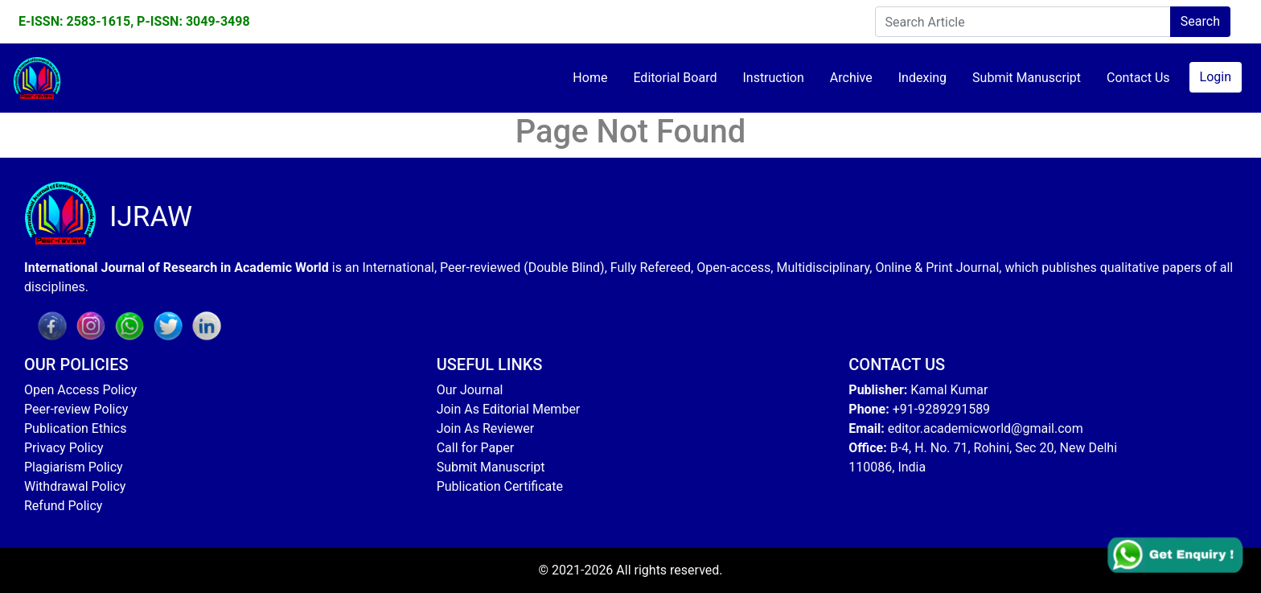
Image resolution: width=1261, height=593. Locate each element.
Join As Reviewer (486, 428)
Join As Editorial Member (509, 409)
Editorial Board (675, 77)
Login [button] (1215, 76)
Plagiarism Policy (73, 467)
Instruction (772, 77)
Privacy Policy (64, 447)
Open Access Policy (80, 389)
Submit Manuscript (1026, 77)
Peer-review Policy (76, 409)
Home (590, 77)
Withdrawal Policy (74, 486)
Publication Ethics (75, 428)
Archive (851, 77)
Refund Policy (63, 505)
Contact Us (1138, 77)
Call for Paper (476, 447)
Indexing (922, 77)
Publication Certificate (500, 486)
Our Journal (470, 389)
